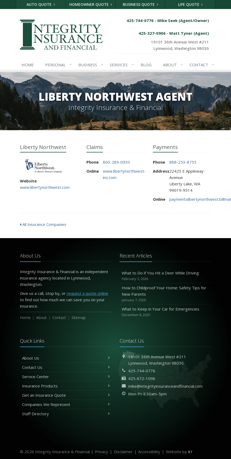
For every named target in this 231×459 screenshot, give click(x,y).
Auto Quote (41, 4)
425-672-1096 (141, 378)
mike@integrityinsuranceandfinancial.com (165, 386)
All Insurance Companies (43, 224)
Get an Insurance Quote (66, 395)
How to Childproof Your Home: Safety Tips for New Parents (165, 294)
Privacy (101, 451)
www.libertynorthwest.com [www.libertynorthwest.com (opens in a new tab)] (45, 187)
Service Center (66, 376)
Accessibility (149, 451)
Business (89, 65)
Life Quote (190, 4)
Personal (57, 65)
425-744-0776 (141, 370)
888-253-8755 (182, 162)
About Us (66, 358)
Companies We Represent (66, 404)
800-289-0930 (116, 162)
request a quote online (87, 293)
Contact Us (66, 367)
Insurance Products (66, 385)
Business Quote (140, 4)
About (172, 65)
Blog (146, 64)
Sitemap (79, 317)
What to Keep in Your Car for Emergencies (165, 312)
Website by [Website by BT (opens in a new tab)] (179, 451)
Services (121, 65)
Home (28, 64)
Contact (201, 65)
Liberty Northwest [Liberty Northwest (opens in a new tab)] (44, 166)
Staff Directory (66, 413)
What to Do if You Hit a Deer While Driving (165, 276)
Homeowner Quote (90, 4)
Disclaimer (123, 451)
